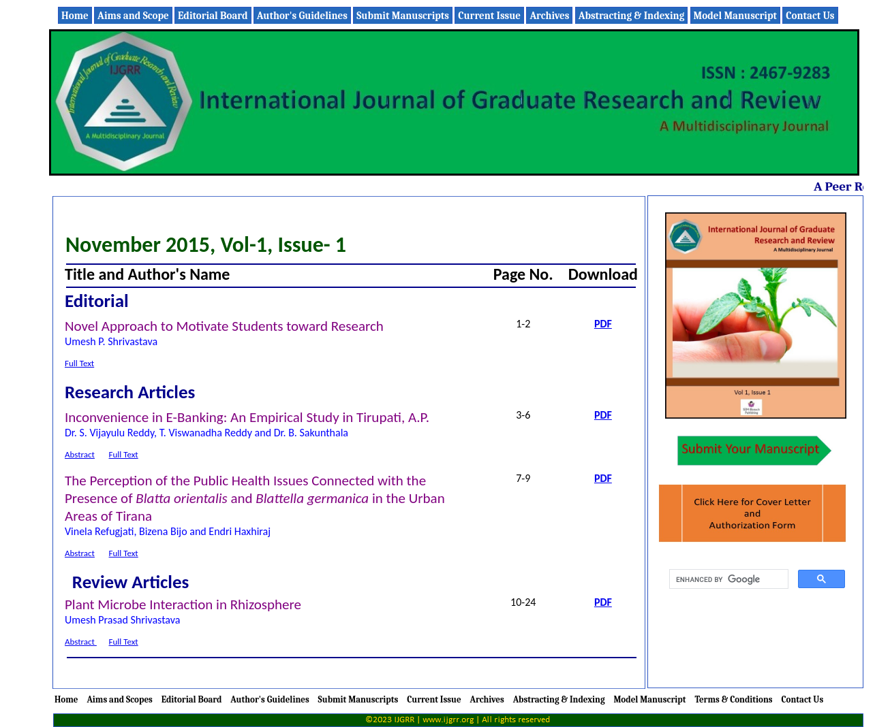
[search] (727, 579)
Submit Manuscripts (402, 16)
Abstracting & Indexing (632, 16)
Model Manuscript (735, 16)
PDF (603, 323)
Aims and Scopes (119, 699)
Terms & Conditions (733, 699)
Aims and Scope (133, 16)
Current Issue (489, 16)
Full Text (79, 363)
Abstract (80, 454)
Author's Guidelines (302, 16)
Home (75, 16)
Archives (549, 16)
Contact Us (810, 16)
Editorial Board (212, 16)
